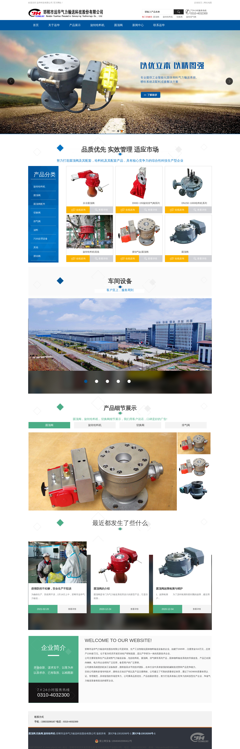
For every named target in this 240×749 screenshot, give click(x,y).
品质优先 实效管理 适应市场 (120, 149)
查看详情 (201, 209)
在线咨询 (179, 209)
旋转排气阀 (191, 17)
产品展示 (75, 25)
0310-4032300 (199, 13)
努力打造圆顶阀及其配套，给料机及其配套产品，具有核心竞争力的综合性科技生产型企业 (120, 160)
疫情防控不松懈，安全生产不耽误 (51, 588)
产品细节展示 (120, 408)
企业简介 (53, 647)
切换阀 (179, 17)
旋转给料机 (168, 17)
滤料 (36, 230)
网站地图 (208, 3)
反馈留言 (198, 3)
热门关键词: (147, 17)
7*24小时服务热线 (198, 10)
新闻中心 (138, 25)
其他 (36, 247)
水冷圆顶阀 (88, 203)
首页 (36, 25)
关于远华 (54, 25)
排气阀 (37, 221)
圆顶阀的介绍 (102, 588)
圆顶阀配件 (39, 204)
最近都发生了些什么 (120, 523)
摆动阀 (37, 256)
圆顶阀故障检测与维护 (169, 588)
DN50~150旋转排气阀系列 (146, 203)
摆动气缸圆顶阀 (140, 252)
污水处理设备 (41, 238)
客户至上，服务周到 (120, 290)
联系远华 (159, 25)
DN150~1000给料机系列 (194, 203)
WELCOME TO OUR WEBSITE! (118, 640)
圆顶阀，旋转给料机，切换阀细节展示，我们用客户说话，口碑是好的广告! (120, 419)
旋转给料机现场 (91, 252)
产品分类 (45, 174)
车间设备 (120, 281)
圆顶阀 (156, 17)
